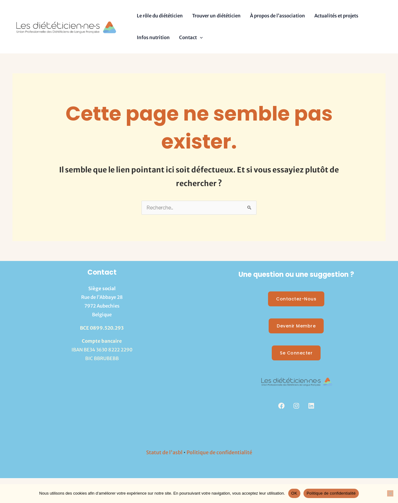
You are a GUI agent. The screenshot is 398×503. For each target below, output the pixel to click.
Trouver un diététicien (216, 16)
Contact (191, 37)
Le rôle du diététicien (160, 16)
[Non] (390, 493)
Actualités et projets (336, 16)
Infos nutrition (153, 37)
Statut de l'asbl (164, 452)
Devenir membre (296, 326)
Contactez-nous (296, 299)
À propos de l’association (277, 16)
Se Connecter (296, 353)
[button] (200, 37)
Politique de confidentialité (219, 452)
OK (294, 493)
